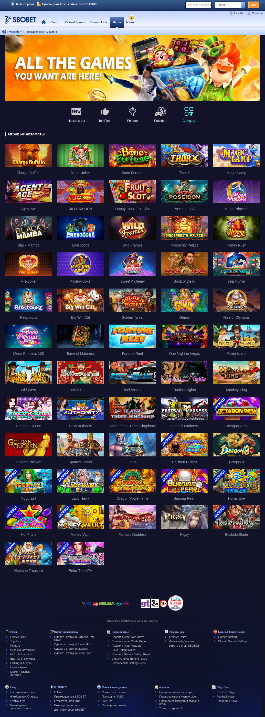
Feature (15, 645)
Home (43, 22)
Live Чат (239, 13)
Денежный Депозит (181, 641)
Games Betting (227, 636)
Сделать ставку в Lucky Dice (72, 653)
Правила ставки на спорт (175, 692)
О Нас (58, 692)
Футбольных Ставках (24, 696)
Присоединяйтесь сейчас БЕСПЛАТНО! (69, 4)
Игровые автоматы (22, 649)
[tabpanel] (132, 68)
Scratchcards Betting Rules (129, 663)
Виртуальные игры (22, 658)
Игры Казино (18, 667)
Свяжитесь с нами (114, 692)
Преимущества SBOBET (70, 696)
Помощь (257, 13)
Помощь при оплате (67, 705)
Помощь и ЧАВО (113, 696)
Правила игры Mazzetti (126, 645)
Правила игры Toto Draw (127, 636)
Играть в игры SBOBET (184, 645)
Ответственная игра (67, 700)
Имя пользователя (199, 4)
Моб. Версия (25, 4)
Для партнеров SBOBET (70, 709)
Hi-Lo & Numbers (21, 654)
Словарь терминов (114, 705)
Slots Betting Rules (123, 649)
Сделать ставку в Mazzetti (71, 648)
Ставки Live (17, 700)
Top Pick (15, 641)
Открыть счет (177, 636)
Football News (226, 696)
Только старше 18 (171, 708)
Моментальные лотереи (20, 673)
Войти (253, 4)
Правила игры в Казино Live (177, 696)
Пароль (221, 4)
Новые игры (18, 636)
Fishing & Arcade (20, 663)
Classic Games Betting (232, 641)
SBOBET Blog (226, 692)
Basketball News (227, 700)
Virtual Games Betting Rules (129, 658)
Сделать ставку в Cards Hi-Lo (73, 644)
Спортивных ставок (23, 692)
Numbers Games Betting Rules (131, 654)
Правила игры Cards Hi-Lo (129, 641)
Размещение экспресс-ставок (20, 707)
